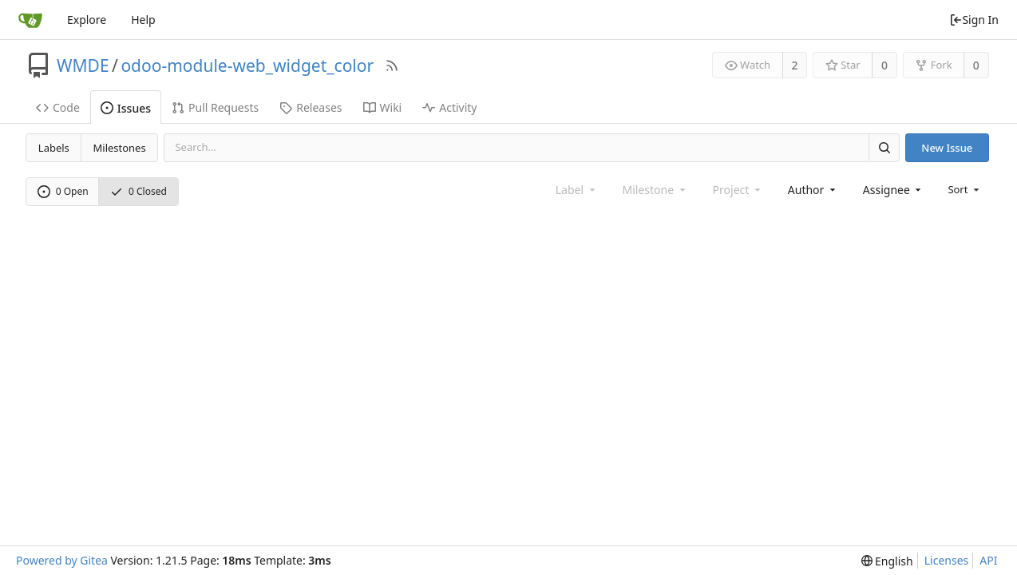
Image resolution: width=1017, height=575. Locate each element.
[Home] (30, 20)
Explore (86, 19)
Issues (126, 108)
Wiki (382, 107)
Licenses (946, 560)
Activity (449, 107)
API (988, 560)
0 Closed (138, 191)
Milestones (119, 148)
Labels (53, 148)
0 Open (63, 191)
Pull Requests (215, 107)
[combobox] (813, 189)
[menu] (964, 189)
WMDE (83, 65)
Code (58, 107)
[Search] (884, 147)
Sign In (974, 19)
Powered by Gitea (62, 560)
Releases (310, 107)
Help (143, 19)
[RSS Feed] (392, 65)
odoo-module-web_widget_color (247, 65)
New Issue (946, 148)
